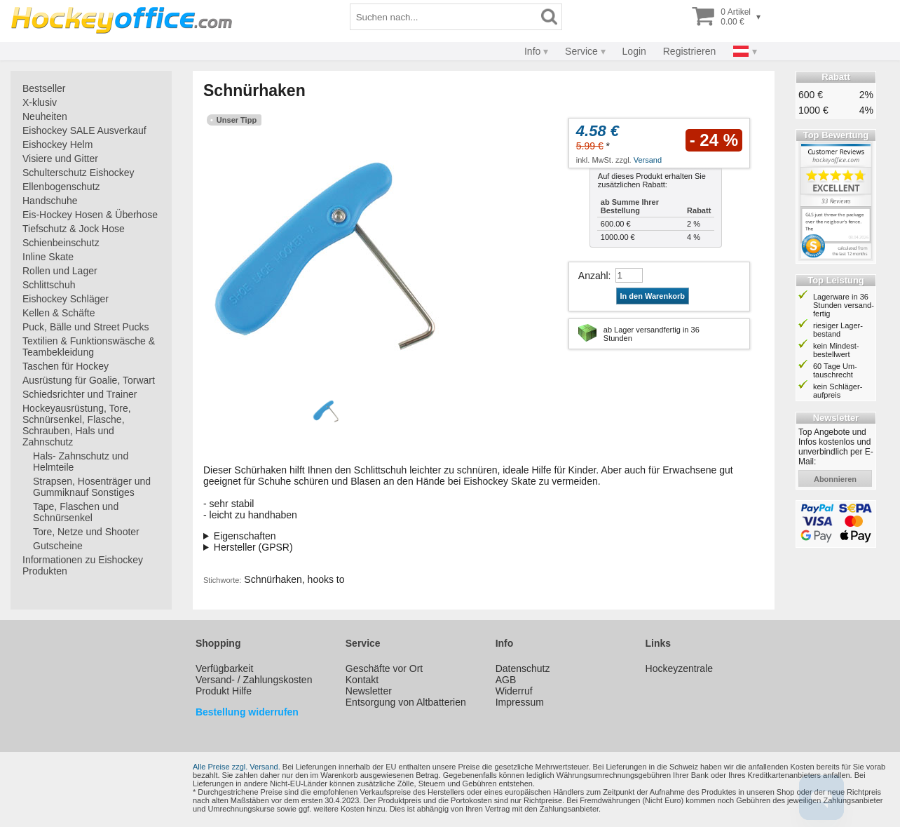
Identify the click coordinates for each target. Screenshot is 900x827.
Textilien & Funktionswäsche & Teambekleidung (88, 346)
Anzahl (593, 275)
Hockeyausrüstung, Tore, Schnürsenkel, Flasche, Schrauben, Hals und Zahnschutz (76, 425)
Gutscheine (58, 545)
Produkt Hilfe (224, 691)
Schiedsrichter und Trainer (79, 394)
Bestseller (43, 88)
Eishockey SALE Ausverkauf (84, 130)
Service (581, 51)
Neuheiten (44, 116)
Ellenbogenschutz (61, 186)
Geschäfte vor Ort (384, 668)
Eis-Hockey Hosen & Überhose (90, 214)
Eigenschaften (245, 536)
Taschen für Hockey (65, 366)
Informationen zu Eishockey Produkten (82, 565)
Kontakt (362, 679)
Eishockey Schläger (65, 298)
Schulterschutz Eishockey (78, 172)
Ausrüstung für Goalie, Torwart (88, 380)
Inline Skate (48, 256)
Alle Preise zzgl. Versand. (236, 766)
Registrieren (689, 51)
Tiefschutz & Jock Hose (73, 228)
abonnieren (835, 479)
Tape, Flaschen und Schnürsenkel (75, 512)
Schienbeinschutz (61, 242)
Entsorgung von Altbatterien (406, 702)
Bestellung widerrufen (247, 712)
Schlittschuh (48, 284)
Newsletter (369, 691)
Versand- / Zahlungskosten (254, 679)
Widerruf (514, 691)
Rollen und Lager (59, 270)
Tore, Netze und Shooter (86, 531)
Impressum (520, 702)
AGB (506, 679)
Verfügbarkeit (225, 668)
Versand (648, 160)
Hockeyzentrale (680, 668)
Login (634, 51)
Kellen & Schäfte (58, 312)
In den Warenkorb (653, 296)
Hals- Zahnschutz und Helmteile (80, 461)
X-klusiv (39, 102)
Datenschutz (523, 668)
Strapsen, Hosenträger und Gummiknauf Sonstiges (92, 487)
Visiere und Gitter (60, 158)
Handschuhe (50, 200)
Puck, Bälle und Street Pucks (85, 326)
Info (532, 51)
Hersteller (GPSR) (253, 547)
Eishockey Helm (57, 144)
